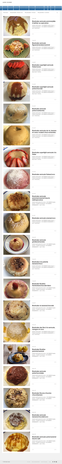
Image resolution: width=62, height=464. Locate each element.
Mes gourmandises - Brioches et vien (16, 12)
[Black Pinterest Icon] (54, 461)
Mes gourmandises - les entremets (43, 12)
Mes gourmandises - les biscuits (30, 12)
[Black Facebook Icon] (53, 461)
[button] (16, 8)
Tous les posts (5, 12)
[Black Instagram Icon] (56, 461)
